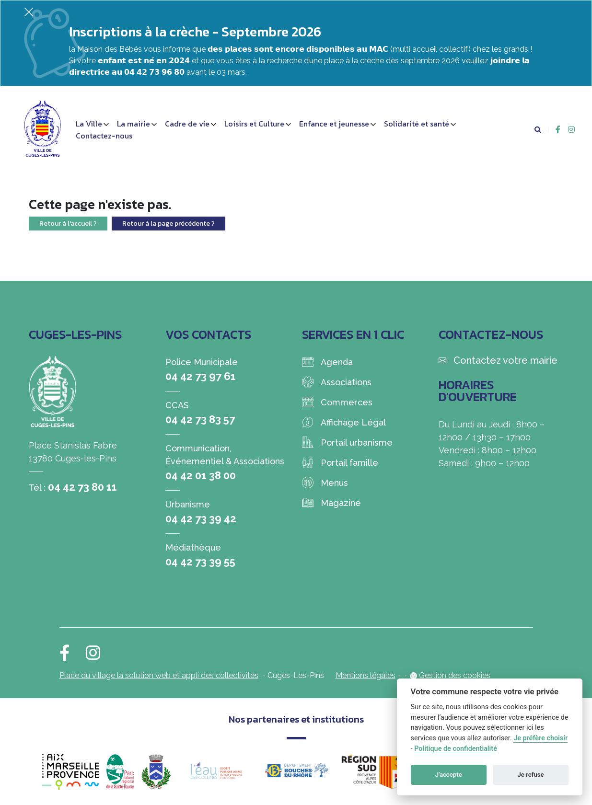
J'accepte (448, 774)
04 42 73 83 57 (200, 419)
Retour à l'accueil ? (68, 223)
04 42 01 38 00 (200, 475)
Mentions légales (365, 675)
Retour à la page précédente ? (168, 223)
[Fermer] (28, 12)
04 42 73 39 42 (200, 518)
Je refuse (531, 774)
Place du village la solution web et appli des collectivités (158, 675)
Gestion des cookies (454, 675)
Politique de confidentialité (455, 749)
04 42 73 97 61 (200, 376)
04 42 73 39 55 (200, 561)
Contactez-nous (104, 135)
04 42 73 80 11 (82, 487)
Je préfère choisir (540, 738)
